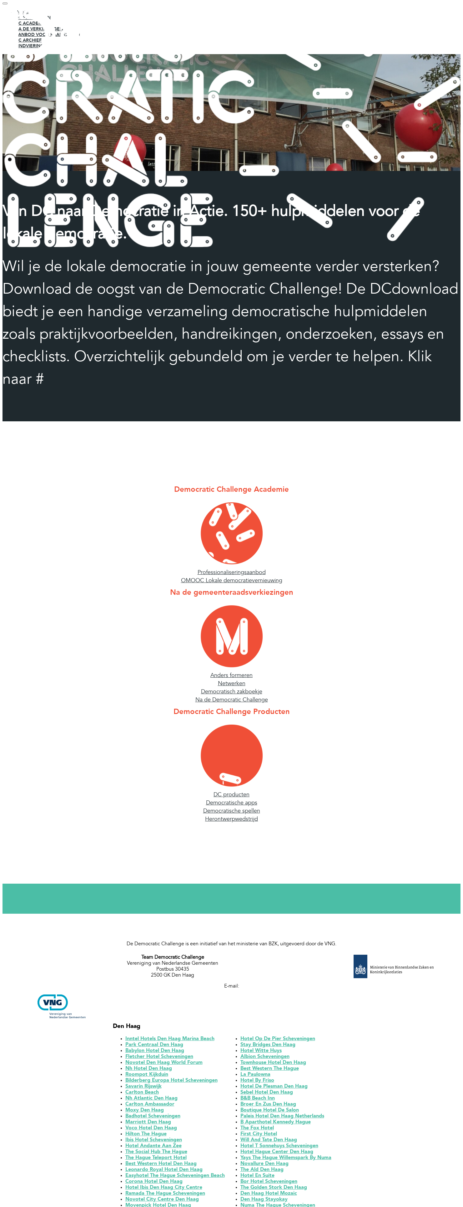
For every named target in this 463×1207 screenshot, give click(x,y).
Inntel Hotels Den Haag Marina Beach (169, 1040)
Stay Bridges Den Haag (267, 1046)
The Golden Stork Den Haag (273, 1189)
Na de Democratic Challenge (231, 702)
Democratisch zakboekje (231, 693)
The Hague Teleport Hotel (156, 1159)
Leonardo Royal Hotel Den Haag (164, 1171)
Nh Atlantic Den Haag (151, 1100)
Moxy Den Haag (144, 1112)
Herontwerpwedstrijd (231, 821)
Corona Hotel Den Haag (154, 1183)
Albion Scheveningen (264, 1058)
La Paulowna (255, 1076)
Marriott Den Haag (148, 1124)
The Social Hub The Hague (156, 1153)
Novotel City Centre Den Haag (162, 1201)
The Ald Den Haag (262, 1171)
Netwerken (231, 685)
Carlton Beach (142, 1094)
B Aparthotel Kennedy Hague (275, 1124)
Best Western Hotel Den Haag (161, 1165)
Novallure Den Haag (264, 1165)
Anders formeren (231, 677)
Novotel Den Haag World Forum (164, 1064)
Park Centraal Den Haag (154, 1046)
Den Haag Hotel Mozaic (268, 1195)
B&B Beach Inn (257, 1100)
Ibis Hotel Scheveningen (153, 1141)
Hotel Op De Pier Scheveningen (277, 1040)
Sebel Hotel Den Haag (266, 1094)
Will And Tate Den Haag (268, 1141)
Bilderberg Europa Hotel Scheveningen (171, 1082)
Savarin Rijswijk (143, 1088)
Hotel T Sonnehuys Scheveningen (279, 1147)
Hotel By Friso (257, 1082)
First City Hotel (258, 1135)
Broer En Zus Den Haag (268, 1106)
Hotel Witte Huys (261, 1052)
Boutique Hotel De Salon (269, 1112)
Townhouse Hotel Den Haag (273, 1064)
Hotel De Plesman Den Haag (274, 1088)
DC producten (231, 796)
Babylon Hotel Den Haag (154, 1052)
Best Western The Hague (269, 1070)
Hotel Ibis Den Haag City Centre (163, 1189)
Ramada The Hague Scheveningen (165, 1195)
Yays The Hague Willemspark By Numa (285, 1159)
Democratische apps (231, 805)
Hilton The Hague (146, 1135)
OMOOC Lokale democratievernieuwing (231, 582)
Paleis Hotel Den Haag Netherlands (282, 1118)
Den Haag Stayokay (264, 1201)
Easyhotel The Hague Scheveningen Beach (175, 1177)
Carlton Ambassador (149, 1106)
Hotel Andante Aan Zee (153, 1147)
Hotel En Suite (257, 1177)
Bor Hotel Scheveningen (268, 1183)
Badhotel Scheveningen (152, 1118)
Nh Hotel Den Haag (148, 1070)
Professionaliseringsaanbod (232, 574)
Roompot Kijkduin (146, 1076)
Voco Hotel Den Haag (151, 1130)
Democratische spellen (231, 813)
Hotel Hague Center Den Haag (276, 1153)
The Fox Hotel (257, 1130)
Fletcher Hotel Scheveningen (159, 1058)
